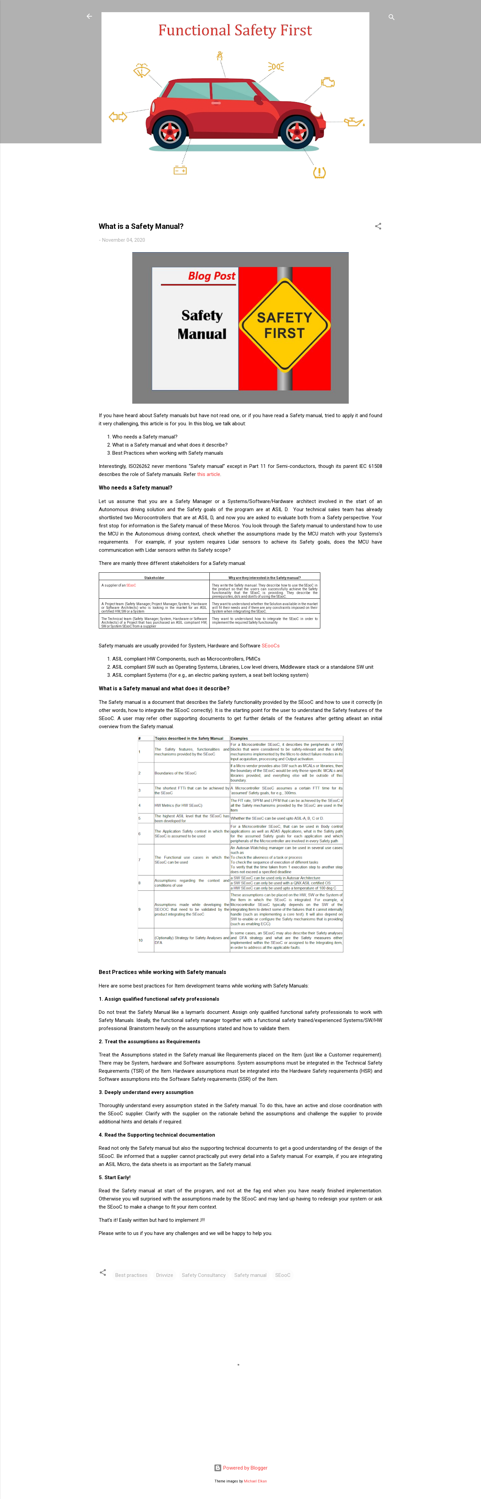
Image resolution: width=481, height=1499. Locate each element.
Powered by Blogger (241, 1468)
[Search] (392, 18)
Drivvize (164, 1275)
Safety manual (250, 1275)
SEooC (131, 585)
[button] (378, 227)
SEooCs (271, 646)
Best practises (131, 1275)
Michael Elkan (255, 1481)
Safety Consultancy (204, 1275)
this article (208, 474)
